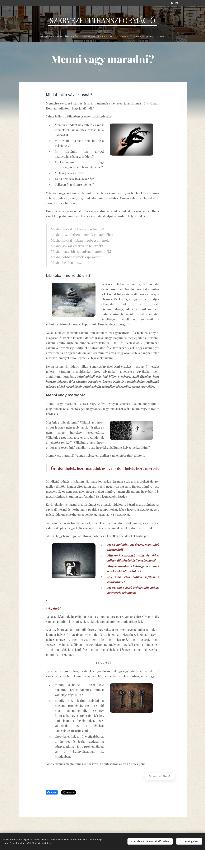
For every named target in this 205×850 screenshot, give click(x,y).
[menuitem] (48, 36)
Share (51, 792)
